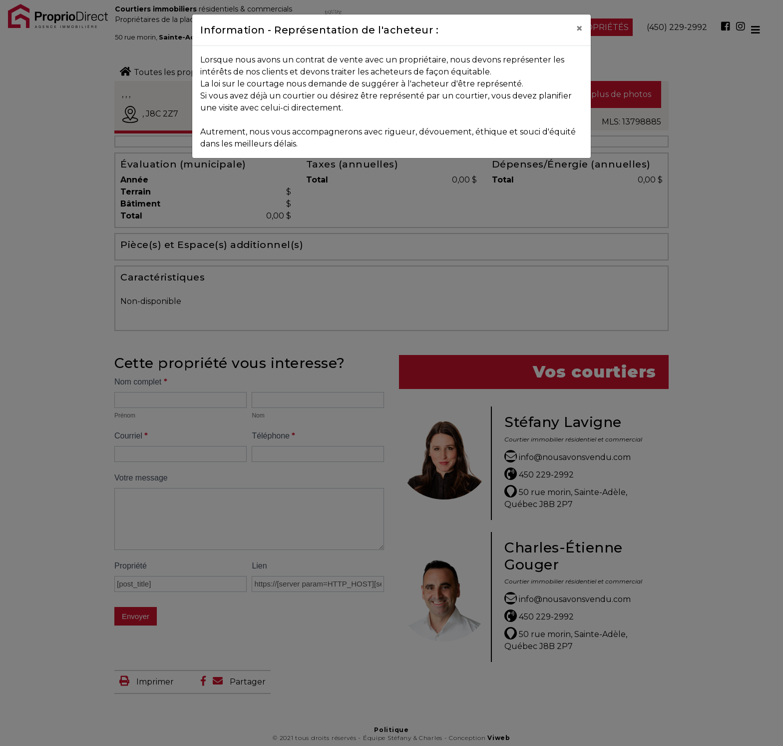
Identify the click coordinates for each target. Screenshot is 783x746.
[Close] (579, 28)
